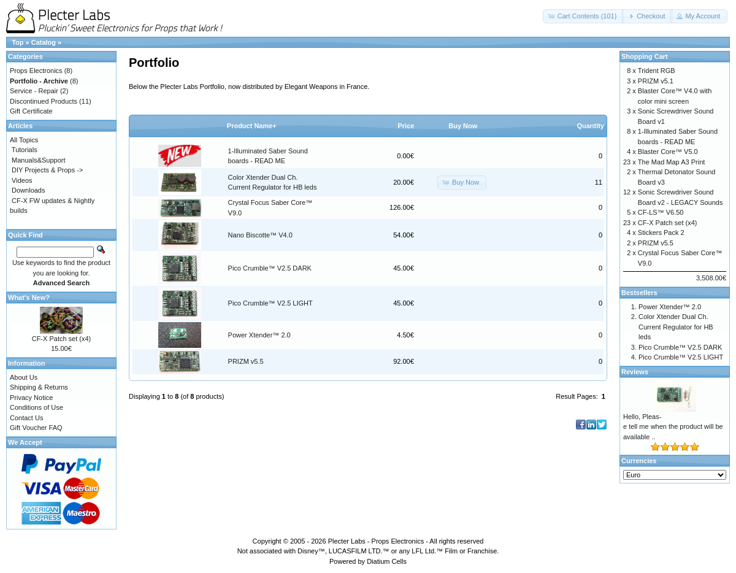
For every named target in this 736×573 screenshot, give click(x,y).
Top (17, 42)
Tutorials (24, 149)
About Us (23, 377)
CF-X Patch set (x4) (61, 338)
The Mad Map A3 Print (671, 162)
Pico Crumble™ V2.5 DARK (270, 268)
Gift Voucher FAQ (36, 427)
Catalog (43, 42)
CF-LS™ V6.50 (661, 212)
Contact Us (26, 417)
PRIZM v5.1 (655, 81)
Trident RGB (656, 70)
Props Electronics (36, 70)
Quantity (590, 125)
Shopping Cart (644, 56)
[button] (583, 16)
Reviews (634, 371)
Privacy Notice (31, 397)
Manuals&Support (38, 160)
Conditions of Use (36, 407)
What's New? (29, 297)
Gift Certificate (31, 111)
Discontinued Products (43, 101)
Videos (22, 180)
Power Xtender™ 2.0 (259, 335)
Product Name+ (252, 125)
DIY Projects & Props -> (47, 170)
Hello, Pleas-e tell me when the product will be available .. (673, 426)
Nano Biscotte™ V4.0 (260, 235)
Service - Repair (34, 90)
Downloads (28, 190)
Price (405, 125)
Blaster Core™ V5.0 (668, 151)
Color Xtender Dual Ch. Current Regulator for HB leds (675, 326)
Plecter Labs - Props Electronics (376, 541)
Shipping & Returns (39, 387)
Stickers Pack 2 (661, 232)
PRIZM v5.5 (246, 361)
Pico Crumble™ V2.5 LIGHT (270, 303)
